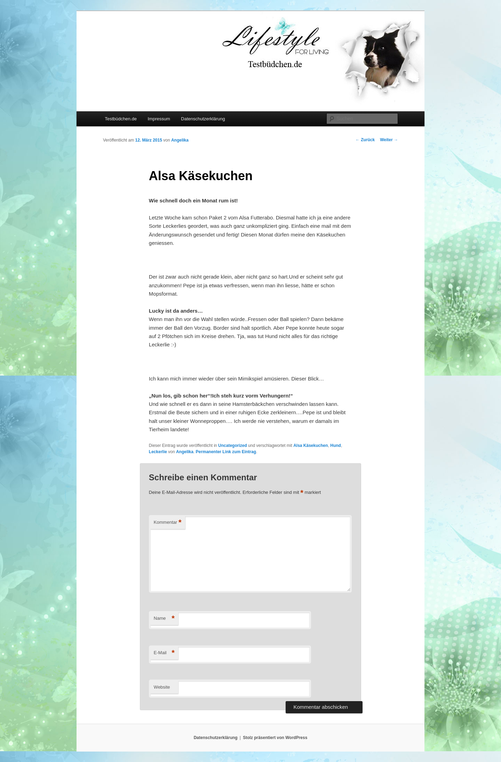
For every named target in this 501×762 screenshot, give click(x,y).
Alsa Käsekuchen (310, 445)
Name (164, 618)
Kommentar (168, 523)
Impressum (159, 118)
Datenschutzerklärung (203, 118)
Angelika (180, 140)
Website (162, 687)
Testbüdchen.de (121, 118)
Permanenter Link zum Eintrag (226, 451)
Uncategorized (232, 445)
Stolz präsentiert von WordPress (275, 737)
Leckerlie (158, 451)
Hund (335, 445)
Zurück (365, 139)
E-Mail (164, 653)
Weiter (389, 139)
